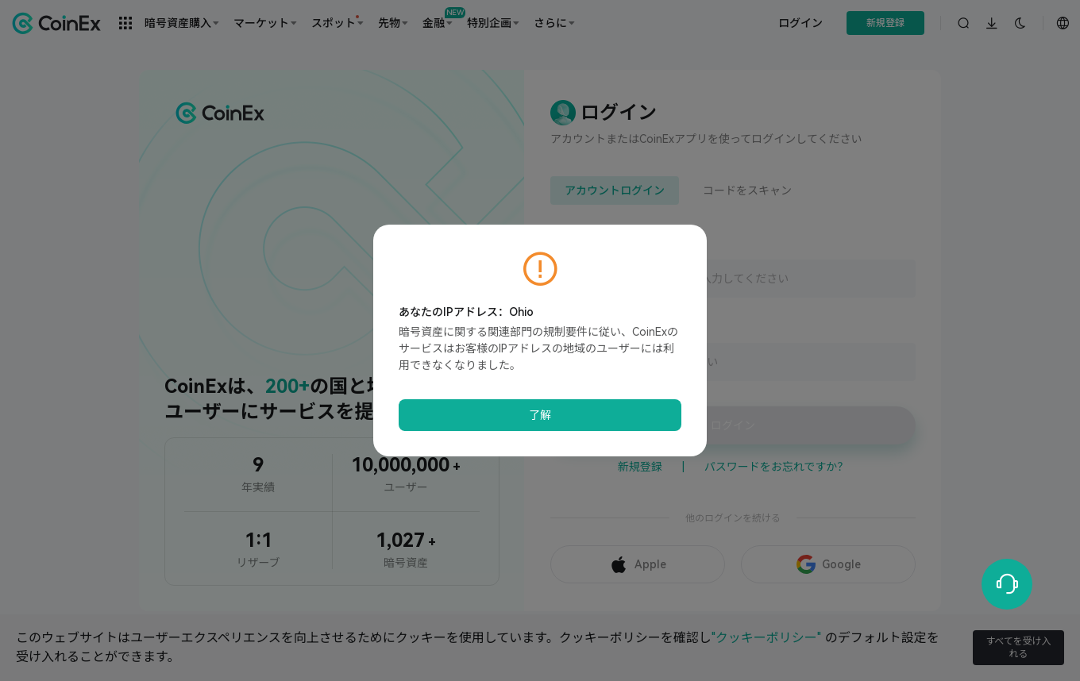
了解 (540, 415)
